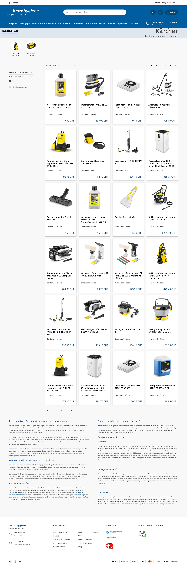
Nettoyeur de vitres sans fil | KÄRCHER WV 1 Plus (94, 274)
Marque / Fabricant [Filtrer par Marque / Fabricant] (21, 72)
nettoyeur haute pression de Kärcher (23, 437)
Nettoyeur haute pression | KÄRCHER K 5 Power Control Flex (161, 276)
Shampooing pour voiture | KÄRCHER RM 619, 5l (161, 387)
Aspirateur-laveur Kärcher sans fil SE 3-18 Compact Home (60, 276)
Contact (56, 536)
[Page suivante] (175, 65)
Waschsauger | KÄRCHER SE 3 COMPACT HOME (94, 330)
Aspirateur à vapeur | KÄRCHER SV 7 (159, 106)
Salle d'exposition (85, 543)
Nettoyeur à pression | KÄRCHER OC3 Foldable (159, 330)
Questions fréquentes (61, 539)
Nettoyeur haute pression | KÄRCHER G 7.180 (161, 218)
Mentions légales (85, 539)
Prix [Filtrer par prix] (21, 81)
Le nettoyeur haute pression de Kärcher (123, 428)
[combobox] (91, 12)
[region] (93, 49)
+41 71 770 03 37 (157, 25)
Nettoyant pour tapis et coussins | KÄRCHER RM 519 (60, 106)
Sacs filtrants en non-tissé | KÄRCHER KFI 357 (128, 106)
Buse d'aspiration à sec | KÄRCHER (59, 218)
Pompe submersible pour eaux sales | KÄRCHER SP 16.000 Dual (60, 388)
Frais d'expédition (60, 543)
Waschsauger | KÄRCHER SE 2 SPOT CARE (94, 106)
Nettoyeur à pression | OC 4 (127, 330)
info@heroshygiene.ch (22, 544)
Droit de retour (59, 547)
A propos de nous (60, 532)
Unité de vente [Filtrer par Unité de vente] (21, 76)
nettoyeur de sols (169, 428)
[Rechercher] (123, 12)
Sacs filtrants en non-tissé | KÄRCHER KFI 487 (128, 387)
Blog (80, 547)
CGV (79, 536)
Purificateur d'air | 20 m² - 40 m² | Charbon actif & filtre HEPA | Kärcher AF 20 (94, 388)
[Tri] (60, 65)
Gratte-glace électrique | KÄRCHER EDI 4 (93, 162)
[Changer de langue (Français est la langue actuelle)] (15, 3)
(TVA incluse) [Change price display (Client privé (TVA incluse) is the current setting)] (165, 3)
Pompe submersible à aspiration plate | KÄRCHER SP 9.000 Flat (60, 163)
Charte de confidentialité (88, 532)
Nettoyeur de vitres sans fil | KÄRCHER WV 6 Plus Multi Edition (128, 276)
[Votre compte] (160, 12)
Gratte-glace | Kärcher (126, 217)
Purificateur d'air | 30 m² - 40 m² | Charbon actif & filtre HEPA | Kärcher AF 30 (161, 163)
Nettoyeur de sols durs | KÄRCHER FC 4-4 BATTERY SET (59, 332)
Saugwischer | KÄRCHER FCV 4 (128, 162)
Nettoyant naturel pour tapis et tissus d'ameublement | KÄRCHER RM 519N (94, 220)
